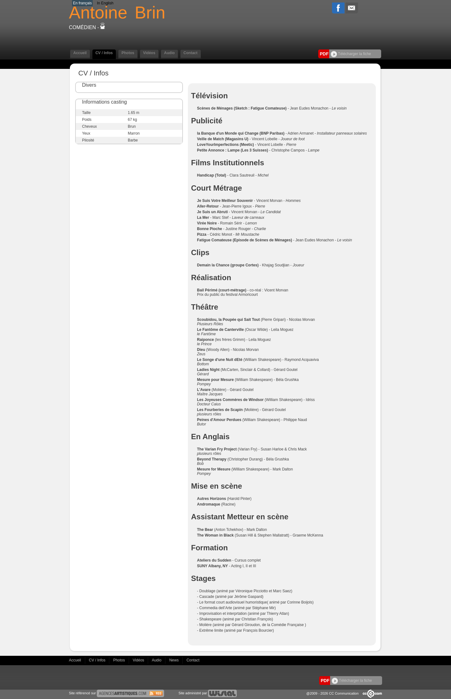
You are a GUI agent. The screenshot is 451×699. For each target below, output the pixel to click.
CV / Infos (104, 53)
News (174, 660)
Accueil (80, 53)
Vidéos (149, 53)
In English (105, 3)
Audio (169, 53)
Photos (128, 53)
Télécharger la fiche (351, 54)
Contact (191, 53)
